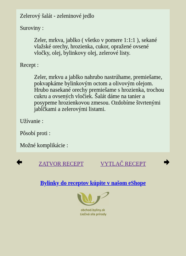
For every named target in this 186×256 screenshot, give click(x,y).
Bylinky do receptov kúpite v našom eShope (93, 183)
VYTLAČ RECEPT (123, 164)
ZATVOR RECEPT (61, 164)
